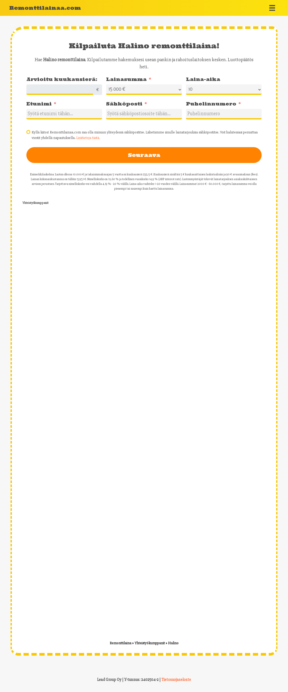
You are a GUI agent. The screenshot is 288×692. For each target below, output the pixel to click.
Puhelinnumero (211, 104)
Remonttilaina (120, 643)
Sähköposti (124, 104)
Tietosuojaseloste (176, 679)
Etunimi (39, 104)
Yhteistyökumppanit (150, 643)
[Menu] (272, 8)
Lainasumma (126, 79)
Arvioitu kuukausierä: (61, 79)
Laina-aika (203, 79)
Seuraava (144, 155)
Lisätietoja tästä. (88, 138)
